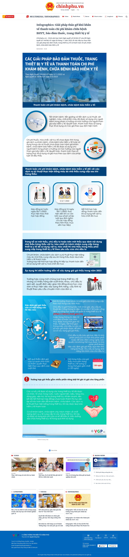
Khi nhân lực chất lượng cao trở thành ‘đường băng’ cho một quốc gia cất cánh (51, 524)
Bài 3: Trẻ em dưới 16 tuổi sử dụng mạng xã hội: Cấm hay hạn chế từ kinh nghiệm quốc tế (23, 511)
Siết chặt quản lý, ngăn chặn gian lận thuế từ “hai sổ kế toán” (50, 510)
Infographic (72, 492)
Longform (109, 16)
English (73, 10)
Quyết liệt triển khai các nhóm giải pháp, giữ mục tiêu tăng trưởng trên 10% (50, 517)
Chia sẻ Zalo (53, 450)
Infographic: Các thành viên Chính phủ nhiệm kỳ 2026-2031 (78, 518)
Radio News (75, 16)
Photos (119, 16)
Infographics (52, 17)
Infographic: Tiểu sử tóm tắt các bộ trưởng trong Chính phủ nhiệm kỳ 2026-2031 (76, 511)
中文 (78, 10)
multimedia (34, 16)
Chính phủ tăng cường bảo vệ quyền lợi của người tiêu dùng (105, 464)
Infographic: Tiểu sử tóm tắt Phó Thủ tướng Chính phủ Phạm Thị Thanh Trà (77, 524)
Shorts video (97, 16)
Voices (86, 16)
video (15, 455)
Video (65, 16)
